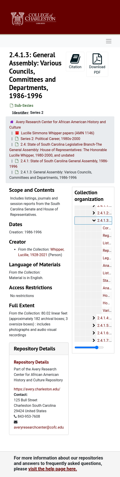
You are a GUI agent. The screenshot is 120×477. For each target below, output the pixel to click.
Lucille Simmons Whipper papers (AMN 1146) (57, 133)
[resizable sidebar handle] (89, 347)
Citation (75, 61)
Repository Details (34, 348)
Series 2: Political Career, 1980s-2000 (50, 139)
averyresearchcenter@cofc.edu (39, 427)
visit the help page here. (52, 469)
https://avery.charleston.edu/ (37, 389)
